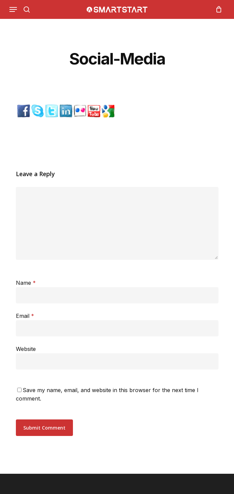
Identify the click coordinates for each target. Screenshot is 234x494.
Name (26, 282)
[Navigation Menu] (13, 9)
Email (25, 315)
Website (26, 349)
